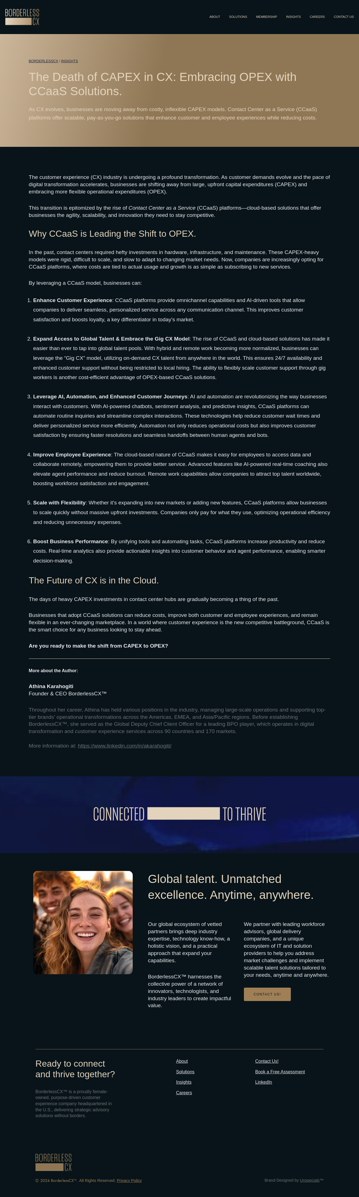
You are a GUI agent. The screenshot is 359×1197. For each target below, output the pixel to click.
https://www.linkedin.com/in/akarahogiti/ (125, 746)
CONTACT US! (267, 994)
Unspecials (309, 1180)
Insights (69, 61)
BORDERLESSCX (43, 61)
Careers (184, 1092)
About (182, 1061)
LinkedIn (263, 1082)
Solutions (185, 1071)
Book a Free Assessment (280, 1071)
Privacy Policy (129, 1180)
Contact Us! (267, 1061)
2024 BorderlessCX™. (59, 1180)
